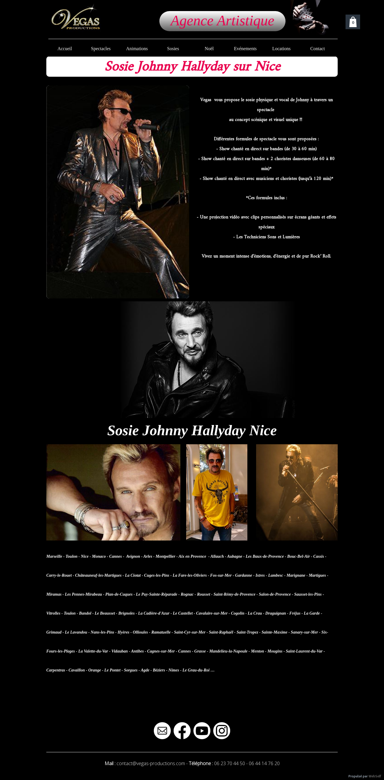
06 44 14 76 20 (264, 763)
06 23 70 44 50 (229, 763)
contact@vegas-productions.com (151, 763)
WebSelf (375, 776)
